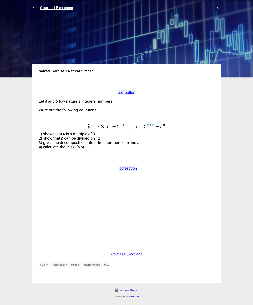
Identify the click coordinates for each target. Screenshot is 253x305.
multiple (75, 264)
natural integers (92, 264)
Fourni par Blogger (126, 290)
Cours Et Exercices (126, 254)
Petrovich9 (135, 296)
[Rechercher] (219, 9)
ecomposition (59, 264)
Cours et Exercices (56, 7)
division (44, 264)
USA (106, 264)
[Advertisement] (126, 39)
